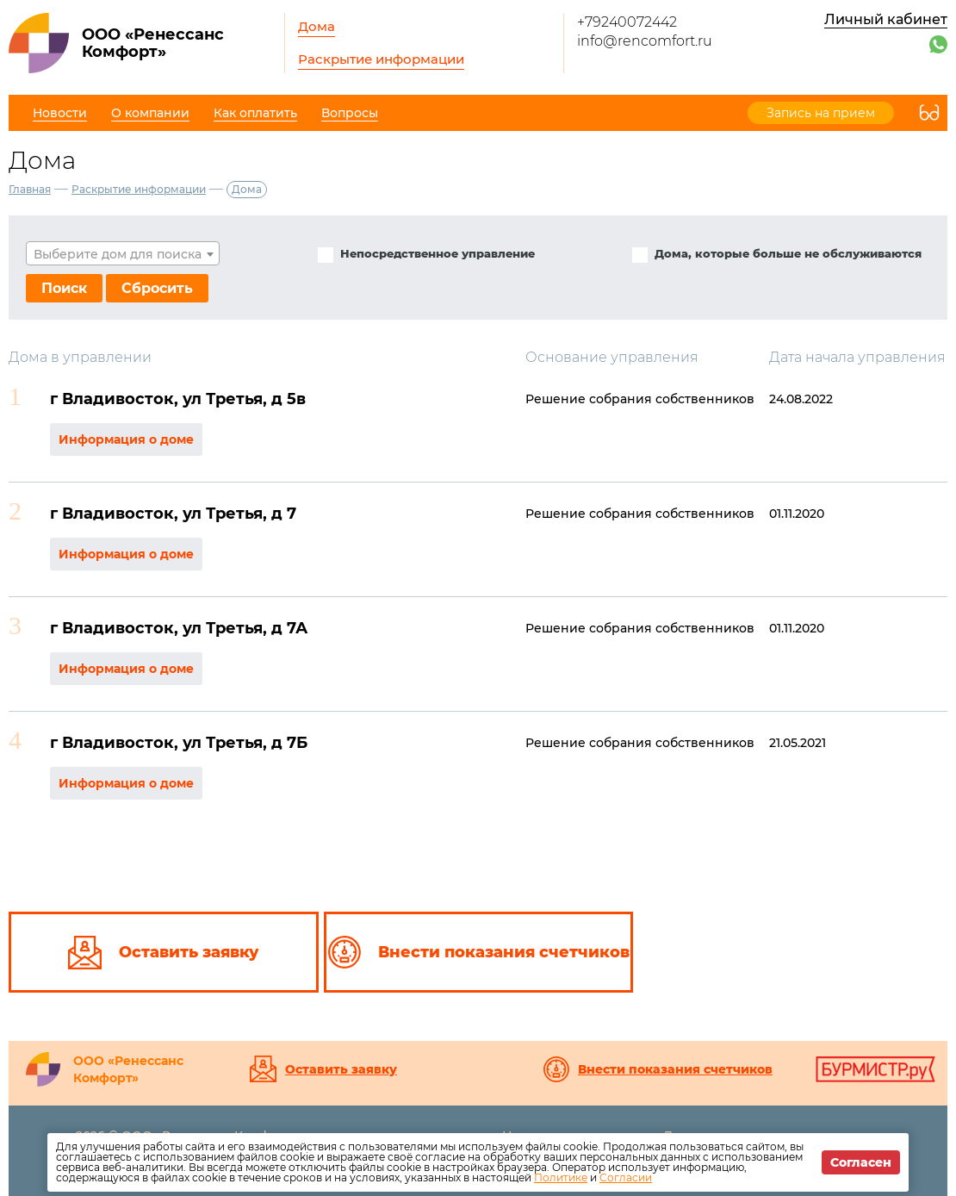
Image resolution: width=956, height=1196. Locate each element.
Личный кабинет (885, 19)
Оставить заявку (341, 1069)
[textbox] (123, 254)
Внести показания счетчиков (675, 1069)
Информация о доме (126, 439)
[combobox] (123, 253)
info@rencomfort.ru (644, 41)
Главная (30, 189)
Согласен (860, 1162)
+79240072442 (627, 22)
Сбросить (157, 288)
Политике (560, 1177)
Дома (316, 26)
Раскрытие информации (381, 59)
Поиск (64, 288)
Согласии (625, 1177)
